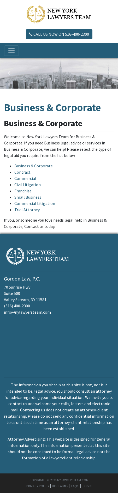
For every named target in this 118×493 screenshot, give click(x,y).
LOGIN (87, 486)
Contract (22, 172)
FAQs (74, 486)
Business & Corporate (33, 165)
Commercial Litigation (34, 203)
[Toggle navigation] (11, 50)
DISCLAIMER (60, 486)
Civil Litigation (27, 184)
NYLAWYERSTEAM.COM (72, 480)
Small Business (27, 197)
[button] (9, 73)
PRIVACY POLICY (37, 486)
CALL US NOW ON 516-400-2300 (59, 34)
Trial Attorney (27, 209)
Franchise (23, 190)
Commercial (25, 178)
